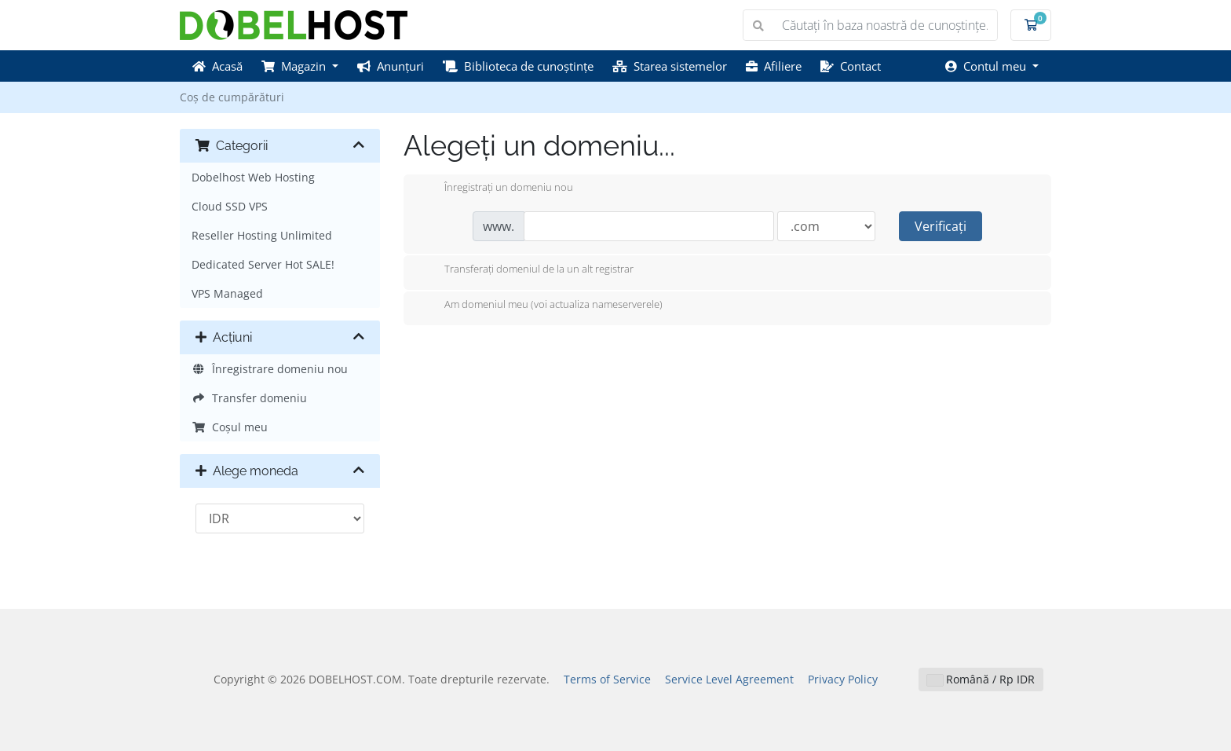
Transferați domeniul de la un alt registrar (526, 270)
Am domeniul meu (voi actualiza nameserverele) (541, 305)
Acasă (217, 66)
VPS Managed (227, 293)
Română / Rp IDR (981, 679)
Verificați (940, 226)
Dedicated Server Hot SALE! (263, 264)
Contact (850, 66)
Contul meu (987, 66)
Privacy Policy (843, 679)
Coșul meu (230, 426)
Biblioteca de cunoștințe (518, 66)
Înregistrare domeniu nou (270, 368)
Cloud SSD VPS (230, 206)
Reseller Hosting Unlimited (262, 235)
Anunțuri (390, 66)
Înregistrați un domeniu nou (496, 188)
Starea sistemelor (669, 66)
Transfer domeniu (249, 397)
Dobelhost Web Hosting (253, 177)
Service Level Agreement (729, 679)
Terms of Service (607, 679)
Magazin (295, 66)
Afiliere (774, 66)
